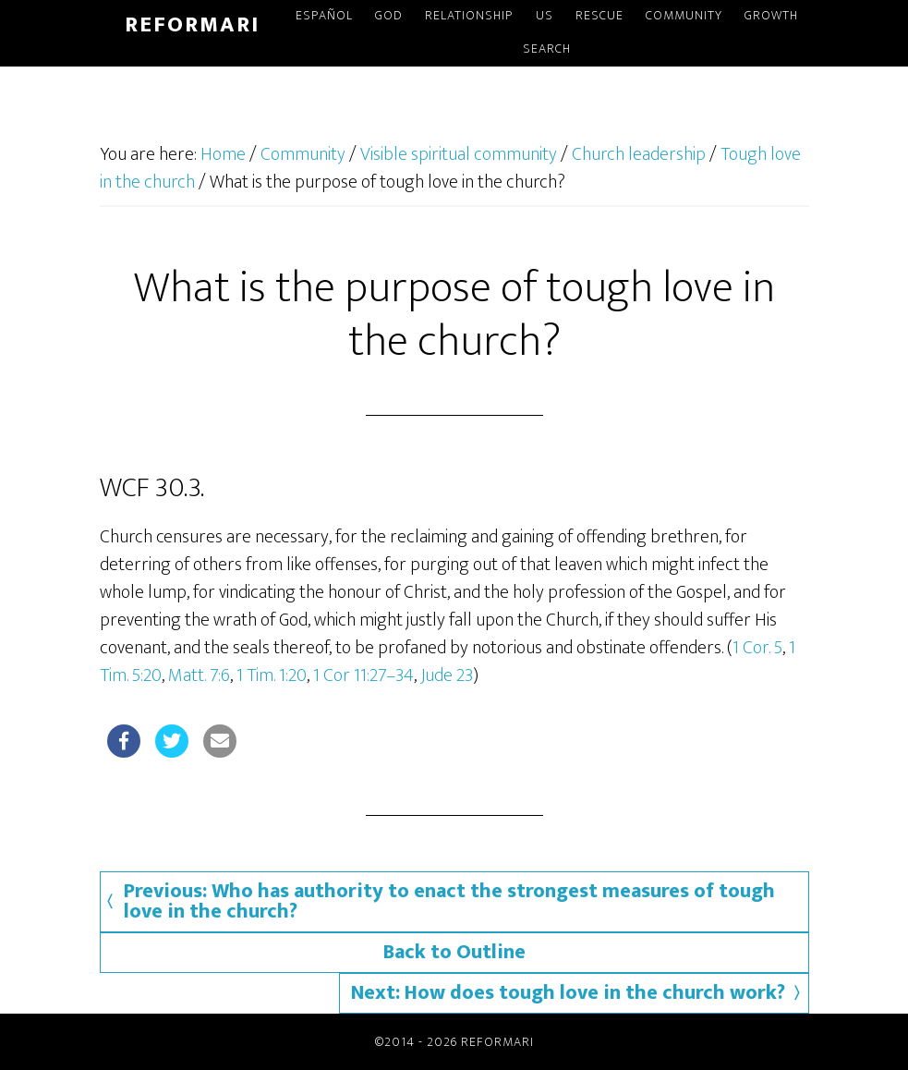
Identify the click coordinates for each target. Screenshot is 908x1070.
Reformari (192, 24)
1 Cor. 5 (757, 647)
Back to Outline (454, 952)
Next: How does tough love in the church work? (568, 993)
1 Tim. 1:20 (271, 675)
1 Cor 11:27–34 (363, 675)
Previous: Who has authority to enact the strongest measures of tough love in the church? (449, 901)
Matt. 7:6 (199, 675)
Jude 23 (446, 675)
